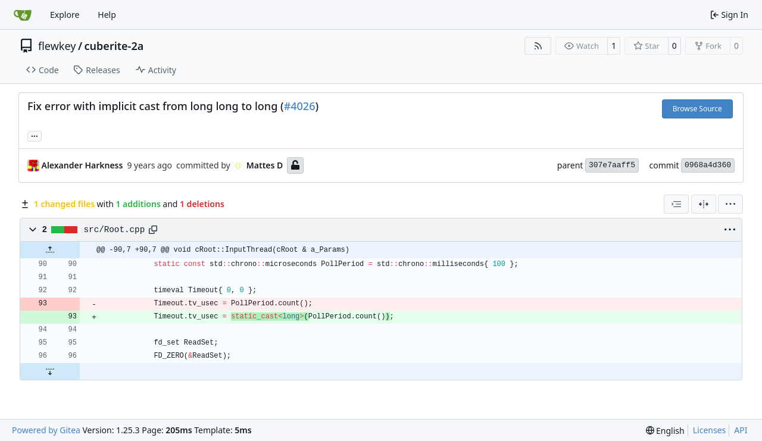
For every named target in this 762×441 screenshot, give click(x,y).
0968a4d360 (708, 165)
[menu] (730, 204)
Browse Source (697, 109)
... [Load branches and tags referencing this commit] (34, 135)
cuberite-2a (114, 46)
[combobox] (676, 204)
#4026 (300, 106)
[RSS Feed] (538, 46)
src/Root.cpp (114, 229)
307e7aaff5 (612, 165)
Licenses (709, 430)
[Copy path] (153, 229)
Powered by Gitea (46, 430)
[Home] (22, 15)
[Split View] (703, 204)
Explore (64, 14)
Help (107, 14)
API (740, 430)
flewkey (57, 46)
